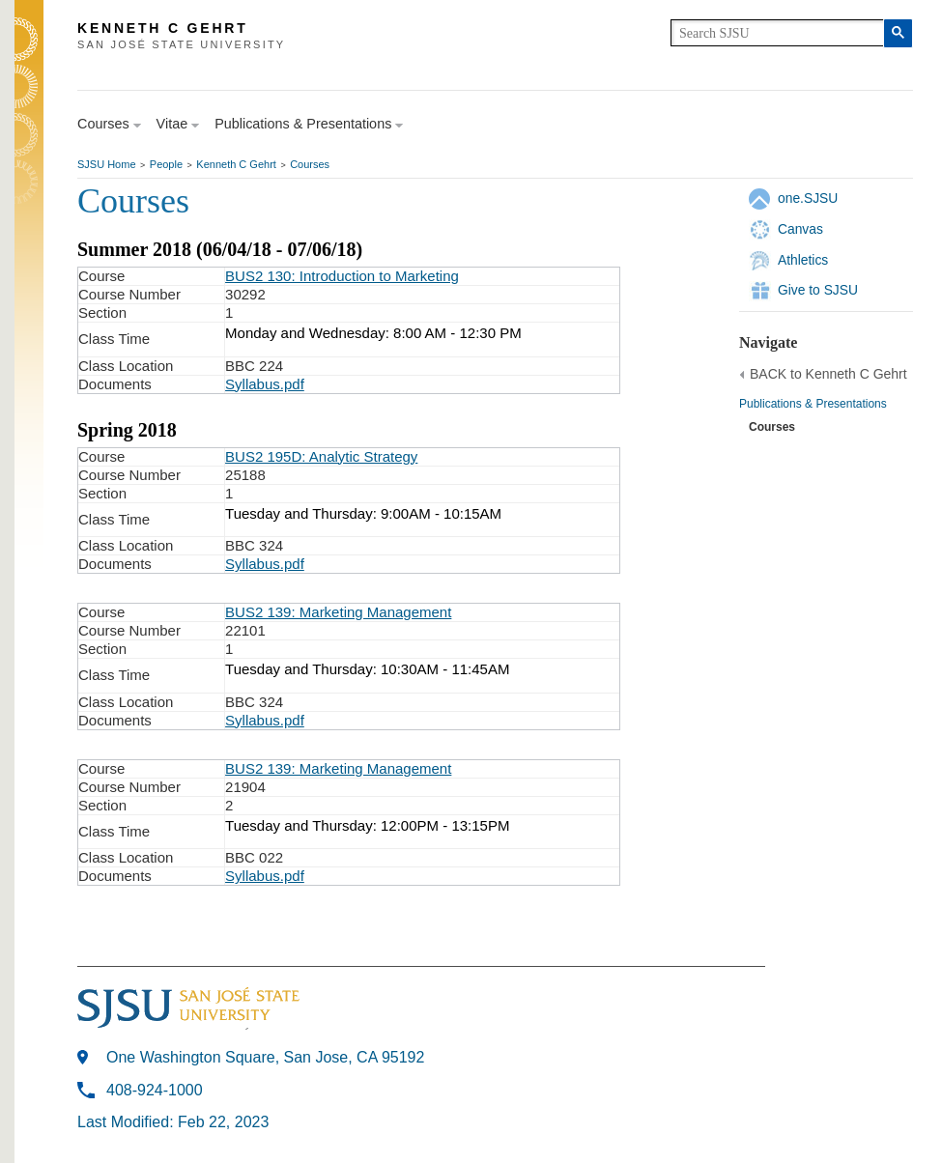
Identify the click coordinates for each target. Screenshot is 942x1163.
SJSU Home (106, 164)
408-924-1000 (154, 1090)
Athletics (803, 260)
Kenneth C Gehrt (236, 164)
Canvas (800, 229)
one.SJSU (808, 198)
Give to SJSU (818, 290)
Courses (309, 164)
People (166, 164)
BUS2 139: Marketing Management (338, 612)
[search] (777, 32)
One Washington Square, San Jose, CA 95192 (265, 1057)
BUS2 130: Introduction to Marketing (342, 276)
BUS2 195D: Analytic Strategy (321, 456)
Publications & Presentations (813, 404)
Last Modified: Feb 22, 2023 (173, 1122)
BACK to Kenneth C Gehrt (828, 374)
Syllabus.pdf (264, 384)
